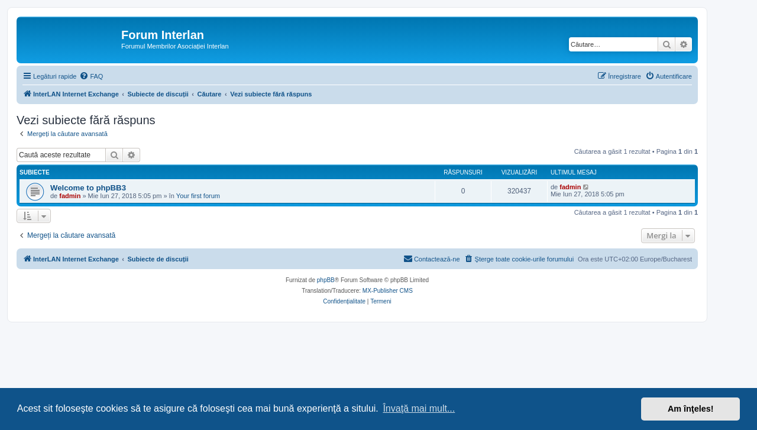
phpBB (326, 280)
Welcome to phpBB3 (88, 187)
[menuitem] (91, 76)
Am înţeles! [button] (691, 408)
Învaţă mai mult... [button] (419, 408)
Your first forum (198, 195)
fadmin (69, 195)
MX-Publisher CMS (388, 290)
